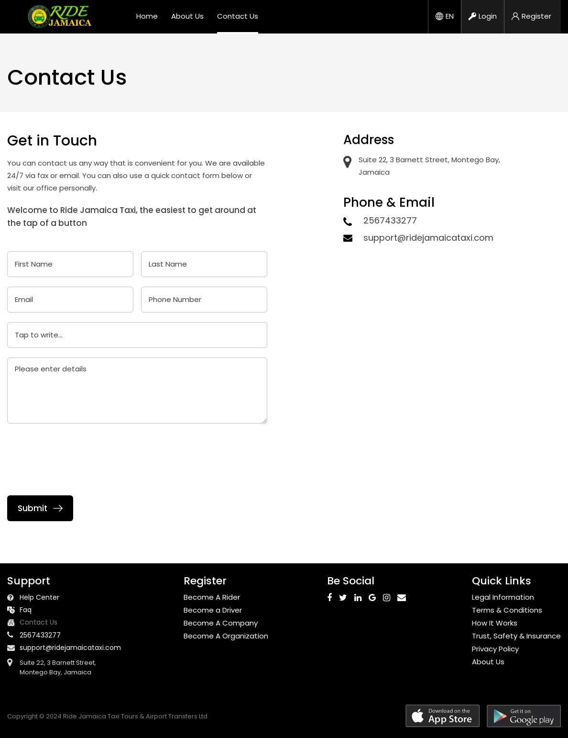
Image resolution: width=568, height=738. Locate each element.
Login (483, 16)
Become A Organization (226, 635)
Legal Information (503, 597)
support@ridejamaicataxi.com (428, 238)
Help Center (39, 597)
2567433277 (390, 220)
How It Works (494, 622)
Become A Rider (212, 597)
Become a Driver (213, 610)
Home (147, 16)
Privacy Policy (495, 648)
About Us (187, 16)
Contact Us (237, 16)
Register (531, 16)
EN (445, 16)
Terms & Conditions (507, 610)
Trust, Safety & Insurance (516, 635)
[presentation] (80, 453)
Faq (26, 609)
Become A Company (221, 622)
